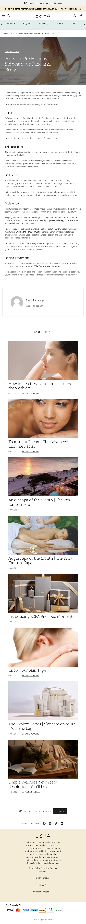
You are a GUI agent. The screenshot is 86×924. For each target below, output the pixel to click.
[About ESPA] (43, 884)
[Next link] (84, 24)
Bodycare (27, 23)
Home (5, 33)
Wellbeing (43, 23)
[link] (75, 15)
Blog (13, 33)
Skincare (11, 23)
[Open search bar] (8, 15)
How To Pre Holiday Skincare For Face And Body (36, 33)
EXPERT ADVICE (12, 51)
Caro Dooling (35, 300)
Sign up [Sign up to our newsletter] (60, 811)
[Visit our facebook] (44, 823)
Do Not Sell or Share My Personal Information (43, 869)
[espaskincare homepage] (43, 16)
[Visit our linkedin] (62, 823)
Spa (73, 23)
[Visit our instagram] (50, 823)
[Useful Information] (43, 891)
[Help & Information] (43, 877)
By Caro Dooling (30, 393)
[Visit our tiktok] (56, 823)
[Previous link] (1, 24)
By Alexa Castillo (31, 792)
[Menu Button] (3, 15)
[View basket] (81, 15)
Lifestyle (59, 23)
